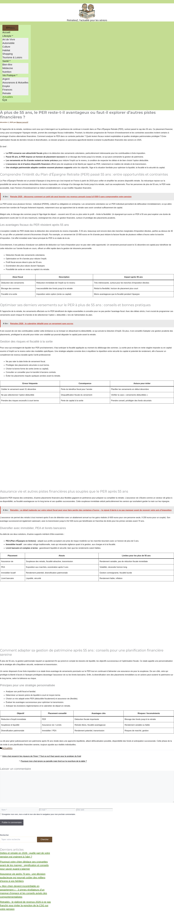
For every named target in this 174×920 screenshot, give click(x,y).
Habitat (6, 50)
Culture (6, 46)
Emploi (6, 86)
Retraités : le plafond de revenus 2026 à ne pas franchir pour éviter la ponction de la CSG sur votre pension (25, 905)
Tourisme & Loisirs (12, 57)
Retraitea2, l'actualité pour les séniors (87, 20)
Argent (6, 79)
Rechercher (4, 835)
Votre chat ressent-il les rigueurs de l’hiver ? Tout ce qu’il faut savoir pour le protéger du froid (41, 756)
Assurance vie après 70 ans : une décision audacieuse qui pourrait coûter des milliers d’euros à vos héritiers (22, 877)
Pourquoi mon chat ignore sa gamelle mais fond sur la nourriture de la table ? (54, 761)
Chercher (45, 839)
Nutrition (6, 71)
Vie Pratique (10, 75)
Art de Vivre (8, 39)
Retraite (6, 93)
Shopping (7, 53)
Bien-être (7, 64)
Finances (7, 89)
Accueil (6, 32)
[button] (4, 100)
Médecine (7, 68)
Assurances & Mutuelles (15, 82)
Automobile (8, 43)
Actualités (7, 97)
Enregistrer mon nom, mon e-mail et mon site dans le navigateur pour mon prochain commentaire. (39, 814)
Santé (6, 61)
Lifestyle (8, 36)
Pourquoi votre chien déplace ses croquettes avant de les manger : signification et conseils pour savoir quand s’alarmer (24, 865)
